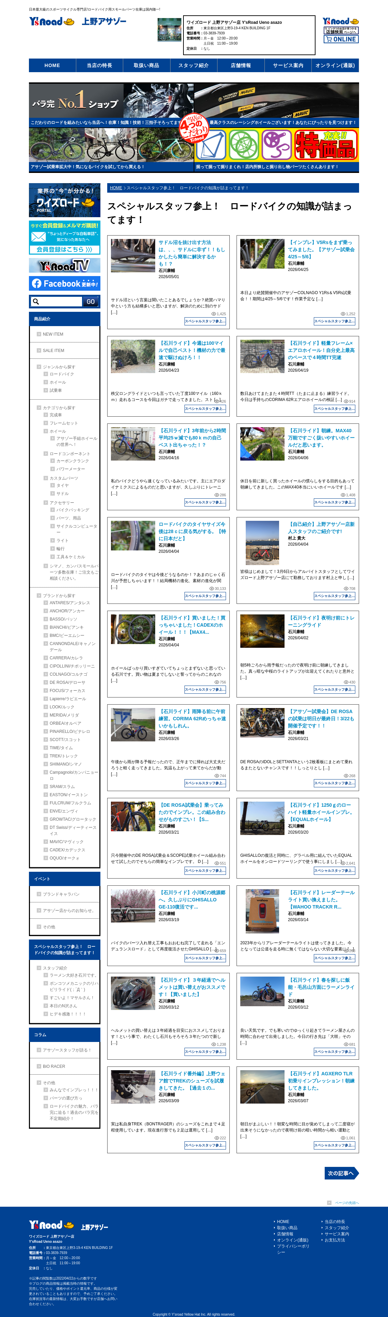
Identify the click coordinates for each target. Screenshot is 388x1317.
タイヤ (62, 485)
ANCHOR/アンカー (67, 611)
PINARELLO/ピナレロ (70, 731)
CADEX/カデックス (67, 850)
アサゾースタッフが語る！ (67, 1050)
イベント (42, 879)
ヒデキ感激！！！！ (68, 1014)
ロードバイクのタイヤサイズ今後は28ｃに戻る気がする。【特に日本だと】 (192, 531)
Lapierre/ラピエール (68, 698)
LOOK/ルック (62, 707)
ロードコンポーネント (70, 453)
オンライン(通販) (335, 65)
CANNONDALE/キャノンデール (73, 646)
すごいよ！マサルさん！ (72, 997)
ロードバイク (62, 374)
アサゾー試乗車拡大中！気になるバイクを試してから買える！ (88, 166)
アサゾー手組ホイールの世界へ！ (76, 441)
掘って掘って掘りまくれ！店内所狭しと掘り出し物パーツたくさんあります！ (267, 166)
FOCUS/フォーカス (67, 690)
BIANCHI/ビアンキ (67, 627)
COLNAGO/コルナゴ (68, 674)
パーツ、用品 (68, 518)
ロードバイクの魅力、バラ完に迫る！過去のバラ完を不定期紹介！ (74, 1112)
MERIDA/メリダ (64, 715)
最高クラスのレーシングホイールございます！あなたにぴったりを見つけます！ (283, 122)
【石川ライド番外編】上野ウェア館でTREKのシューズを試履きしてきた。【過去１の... (192, 1081)
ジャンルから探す (59, 367)
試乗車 (56, 390)
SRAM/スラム (62, 786)
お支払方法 (335, 1240)
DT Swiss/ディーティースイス (73, 830)
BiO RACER (54, 1066)
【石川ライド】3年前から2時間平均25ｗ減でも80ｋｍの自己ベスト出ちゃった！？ (192, 438)
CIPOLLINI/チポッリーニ (72, 666)
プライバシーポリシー (293, 1249)
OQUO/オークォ (65, 858)
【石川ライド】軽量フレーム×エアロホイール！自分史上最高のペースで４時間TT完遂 (321, 350)
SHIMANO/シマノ (66, 764)
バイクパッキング (72, 510)
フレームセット (64, 423)
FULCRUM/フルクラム (70, 803)
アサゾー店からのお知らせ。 (69, 910)
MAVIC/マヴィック (67, 841)
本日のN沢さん (63, 1005)
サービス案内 (288, 65)
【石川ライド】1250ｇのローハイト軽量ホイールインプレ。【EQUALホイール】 (321, 812)
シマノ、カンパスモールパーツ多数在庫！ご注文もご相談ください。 (74, 572)
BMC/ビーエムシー (67, 635)
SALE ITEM (53, 350)
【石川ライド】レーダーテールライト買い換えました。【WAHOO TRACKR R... (321, 900)
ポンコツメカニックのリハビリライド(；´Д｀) (74, 986)
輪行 (60, 548)
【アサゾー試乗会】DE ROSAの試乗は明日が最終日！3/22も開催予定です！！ (321, 718)
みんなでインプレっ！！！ (74, 1090)
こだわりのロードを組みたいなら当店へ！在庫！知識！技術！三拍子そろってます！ (108, 122)
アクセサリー (62, 502)
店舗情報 (241, 65)
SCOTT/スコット (65, 739)
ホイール (58, 382)
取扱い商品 (146, 65)
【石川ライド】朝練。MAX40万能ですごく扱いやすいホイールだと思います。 (321, 438)
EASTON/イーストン (69, 794)
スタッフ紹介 (193, 65)
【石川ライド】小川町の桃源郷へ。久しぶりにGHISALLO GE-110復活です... (192, 900)
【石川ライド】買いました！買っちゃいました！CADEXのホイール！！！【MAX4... (192, 625)
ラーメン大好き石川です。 (74, 975)
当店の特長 (99, 65)
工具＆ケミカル (70, 557)
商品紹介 (42, 319)
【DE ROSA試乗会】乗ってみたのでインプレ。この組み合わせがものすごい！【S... (192, 812)
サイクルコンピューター (76, 529)
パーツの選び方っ (66, 1098)
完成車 (56, 415)
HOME (52, 65)
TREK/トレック (64, 756)
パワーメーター (70, 469)
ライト (62, 540)
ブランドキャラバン (61, 894)
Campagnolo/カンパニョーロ (74, 775)
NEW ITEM (53, 334)
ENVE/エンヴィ (64, 811)
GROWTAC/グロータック (73, 819)
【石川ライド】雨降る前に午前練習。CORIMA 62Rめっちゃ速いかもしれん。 (192, 718)
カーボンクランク (72, 461)
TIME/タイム (61, 747)
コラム (40, 1034)
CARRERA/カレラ (66, 658)
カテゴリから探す (59, 407)
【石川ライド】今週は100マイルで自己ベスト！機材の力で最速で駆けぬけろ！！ (192, 350)
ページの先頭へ (347, 1203)
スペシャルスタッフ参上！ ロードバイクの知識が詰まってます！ (205, 321)
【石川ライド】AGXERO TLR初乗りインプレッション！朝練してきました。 (321, 1081)
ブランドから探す (59, 595)
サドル (62, 493)
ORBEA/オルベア (65, 723)
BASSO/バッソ (63, 619)
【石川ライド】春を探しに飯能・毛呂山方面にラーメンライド (321, 987)
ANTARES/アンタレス (70, 602)
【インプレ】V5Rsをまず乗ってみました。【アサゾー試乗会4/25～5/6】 (321, 249)
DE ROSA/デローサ (67, 682)
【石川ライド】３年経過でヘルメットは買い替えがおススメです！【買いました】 (192, 987)
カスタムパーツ (64, 478)
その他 (49, 927)
